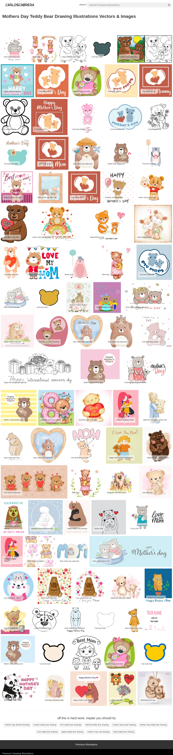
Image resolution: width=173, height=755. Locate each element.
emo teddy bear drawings (70, 725)
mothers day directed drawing (17, 725)
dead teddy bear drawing (123, 732)
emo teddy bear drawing (47, 732)
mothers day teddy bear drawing (153, 725)
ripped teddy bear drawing (72, 732)
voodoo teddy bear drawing (45, 725)
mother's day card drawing (98, 732)
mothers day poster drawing (124, 725)
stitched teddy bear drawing (96, 725)
